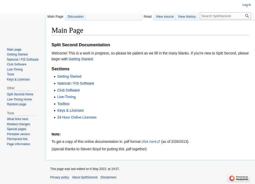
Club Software (68, 90)
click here (149, 142)
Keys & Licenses (70, 110)
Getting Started (81, 59)
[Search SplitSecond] (225, 15)
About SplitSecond (84, 177)
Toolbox (63, 104)
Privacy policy (59, 177)
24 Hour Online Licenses (76, 117)
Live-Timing (66, 97)
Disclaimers (108, 177)
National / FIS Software (75, 83)
